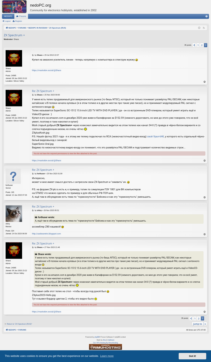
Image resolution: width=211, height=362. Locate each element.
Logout (8, 21)
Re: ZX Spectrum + (43, 91)
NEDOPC (8, 16)
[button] (194, 45)
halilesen (111, 340)
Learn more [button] (107, 356)
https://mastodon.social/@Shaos (46, 70)
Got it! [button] (192, 356)
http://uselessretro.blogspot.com (46, 234)
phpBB (96, 337)
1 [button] (198, 45)
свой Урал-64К (155, 136)
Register (18, 21)
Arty (104, 340)
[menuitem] (206, 16)
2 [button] (201, 45)
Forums (22, 16)
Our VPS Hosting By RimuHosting (105, 343)
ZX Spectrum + (14, 35)
